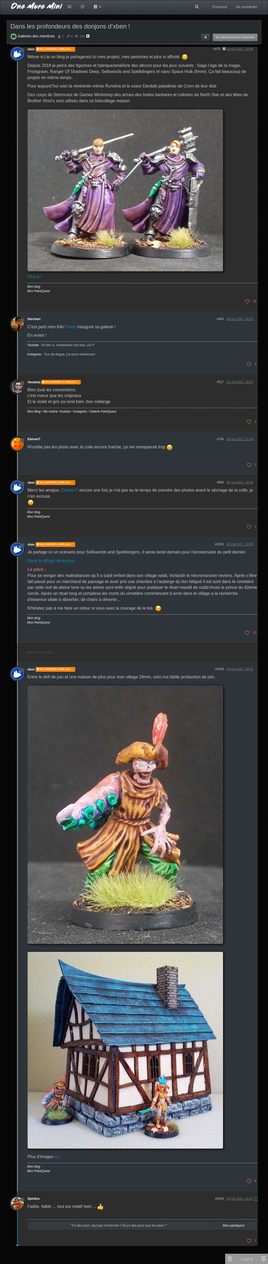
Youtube (33, 345)
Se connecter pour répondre (235, 37)
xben (31, 49)
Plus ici (34, 277)
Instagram (34, 354)
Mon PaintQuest (38, 291)
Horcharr (34, 319)
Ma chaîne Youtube (56, 411)
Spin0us (34, 1199)
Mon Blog (34, 411)
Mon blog (33, 286)
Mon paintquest (233, 1225)
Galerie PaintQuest (103, 411)
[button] (97, 6)
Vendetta (34, 382)
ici (57, 1156)
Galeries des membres (36, 36)
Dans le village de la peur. (52, 560)
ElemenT (34, 439)
